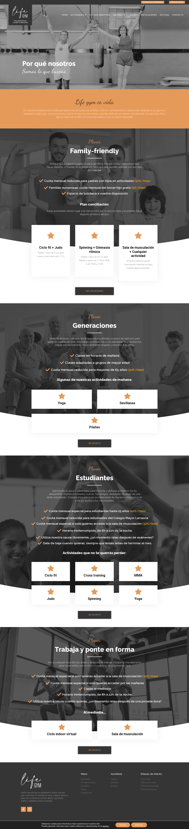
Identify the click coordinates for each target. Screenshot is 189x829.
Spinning (94, 599)
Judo (51, 599)
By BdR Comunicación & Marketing (155, 826)
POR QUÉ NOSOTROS (99, 15)
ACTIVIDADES (78, 15)
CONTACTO (177, 15)
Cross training (94, 575)
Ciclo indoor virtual (61, 734)
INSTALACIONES (149, 15)
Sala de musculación (127, 734)
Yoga (62, 403)
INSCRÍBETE (120, 15)
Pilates (94, 427)
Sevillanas (127, 403)
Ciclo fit (51, 575)
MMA (138, 575)
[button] (152, 2)
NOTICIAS (164, 15)
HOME (65, 15)
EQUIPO (134, 15)
